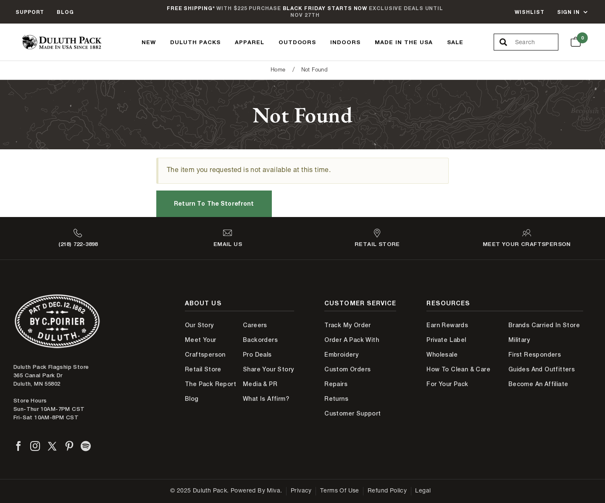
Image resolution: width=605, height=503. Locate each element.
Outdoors (297, 42)
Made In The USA (404, 42)
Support (30, 12)
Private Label (446, 339)
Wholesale (442, 354)
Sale (455, 42)
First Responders (534, 354)
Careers (255, 325)
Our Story (199, 325)
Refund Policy (387, 491)
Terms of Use (339, 491)
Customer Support (352, 413)
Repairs (335, 384)
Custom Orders (347, 369)
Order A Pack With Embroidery (351, 347)
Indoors (345, 42)
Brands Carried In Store (544, 325)
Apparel (249, 42)
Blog (65, 12)
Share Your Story (268, 369)
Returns (336, 398)
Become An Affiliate (538, 384)
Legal (423, 491)
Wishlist (529, 12)
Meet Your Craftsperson (205, 347)
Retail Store (203, 369)
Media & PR (260, 384)
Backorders (260, 339)
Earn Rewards (447, 325)
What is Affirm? (266, 398)
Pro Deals (257, 354)
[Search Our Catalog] (536, 42)
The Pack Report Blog (210, 391)
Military (519, 339)
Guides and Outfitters (541, 369)
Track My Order (347, 325)
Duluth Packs (195, 42)
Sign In (568, 12)
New (149, 42)
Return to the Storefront (214, 203)
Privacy (301, 491)
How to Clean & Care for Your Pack (458, 376)
